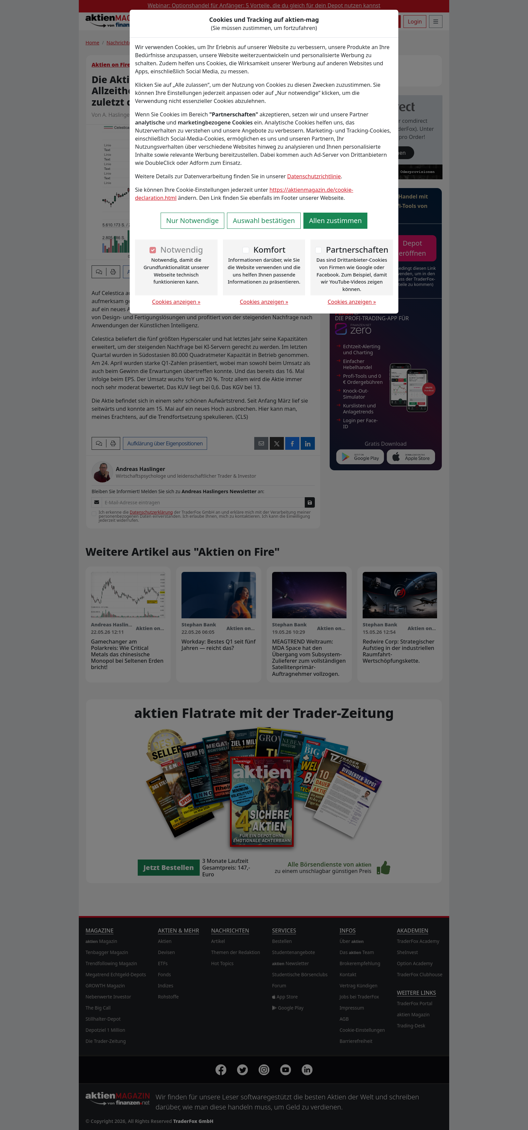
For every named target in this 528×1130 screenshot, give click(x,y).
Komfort (269, 249)
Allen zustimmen (335, 220)
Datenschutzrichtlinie (314, 176)
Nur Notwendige (192, 220)
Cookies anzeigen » (176, 301)
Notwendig (181, 249)
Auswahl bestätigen (264, 220)
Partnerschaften (357, 249)
